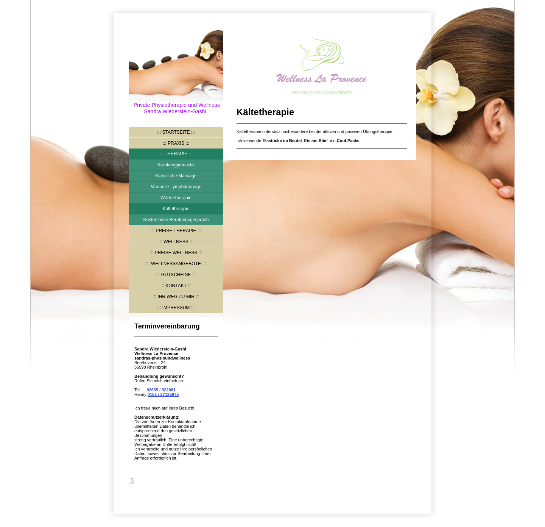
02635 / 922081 (160, 390)
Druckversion (146, 482)
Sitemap (175, 482)
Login (410, 481)
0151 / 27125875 (163, 394)
